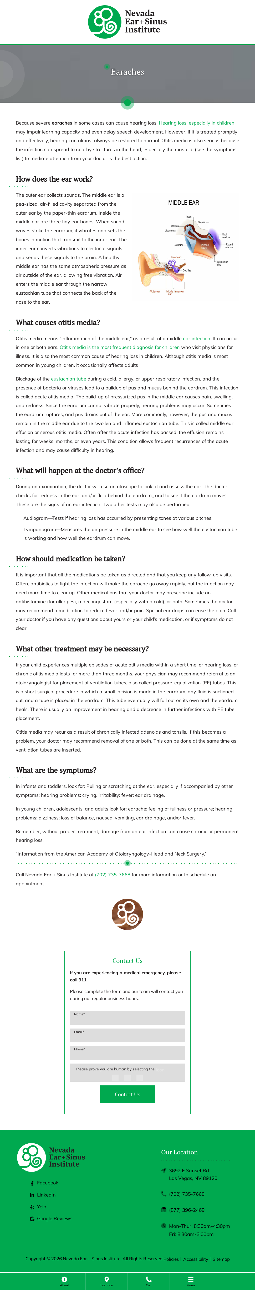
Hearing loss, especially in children (196, 123)
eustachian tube (68, 379)
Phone (79, 1049)
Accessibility (195, 1260)
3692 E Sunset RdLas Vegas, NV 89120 (193, 1175)
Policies (171, 1260)
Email (79, 1032)
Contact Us (127, 1094)
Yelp (37, 1211)
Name (79, 1014)
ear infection (196, 338)
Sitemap (221, 1260)
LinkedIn (42, 1199)
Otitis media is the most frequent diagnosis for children (120, 347)
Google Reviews (51, 1222)
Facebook (44, 1187)
